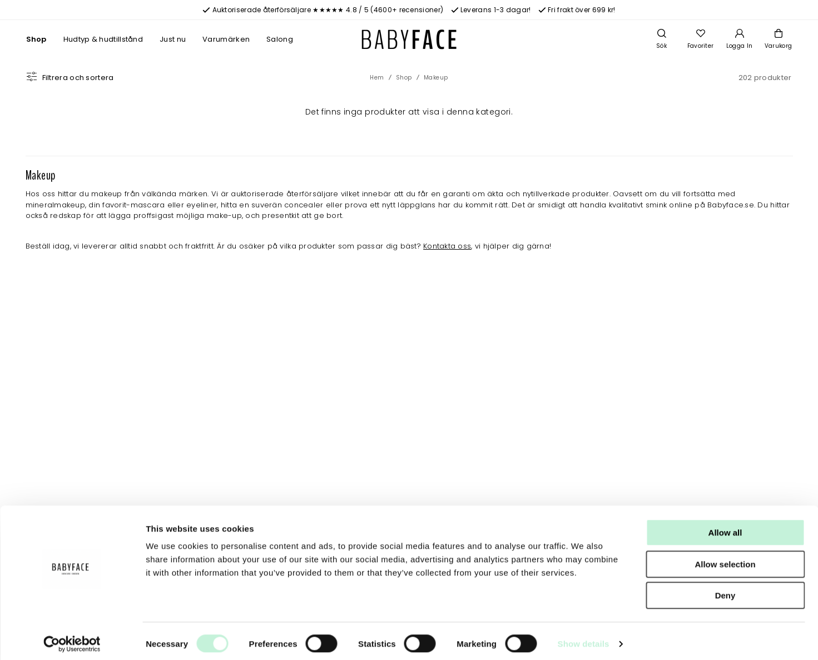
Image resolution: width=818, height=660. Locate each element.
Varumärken (226, 39)
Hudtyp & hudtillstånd (103, 39)
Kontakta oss (447, 246)
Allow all (725, 527)
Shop (36, 39)
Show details (583, 638)
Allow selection (725, 558)
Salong (279, 39)
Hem (377, 77)
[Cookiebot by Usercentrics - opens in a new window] (72, 638)
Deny (725, 589)
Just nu (173, 39)
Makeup (436, 77)
